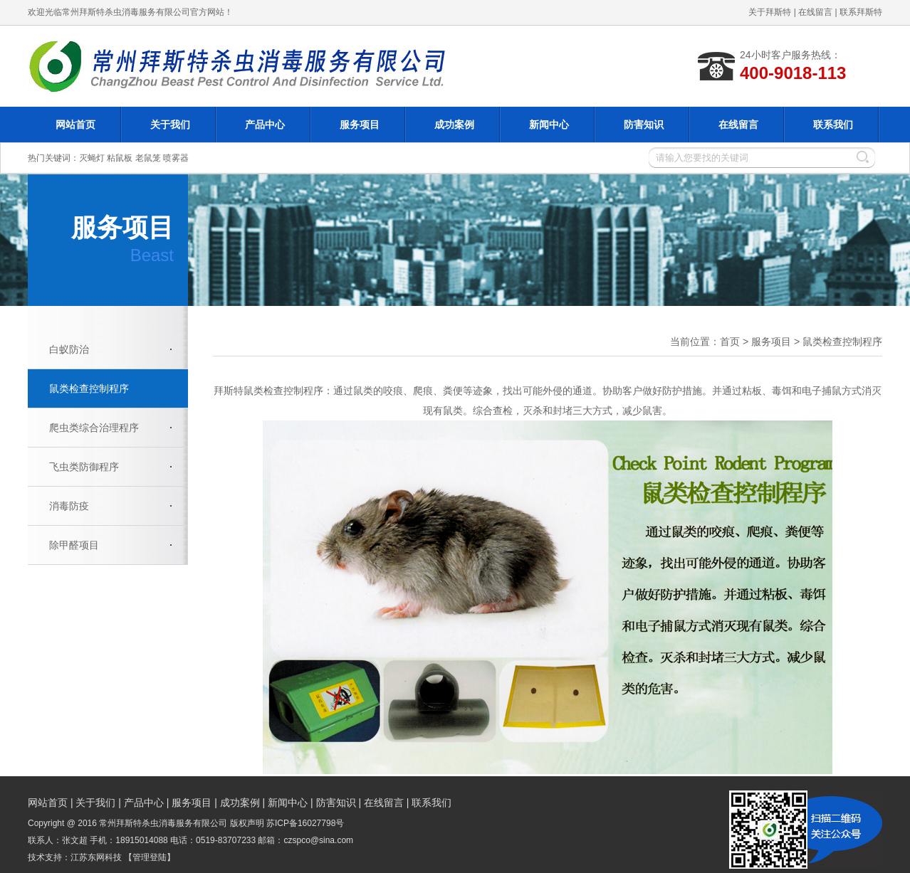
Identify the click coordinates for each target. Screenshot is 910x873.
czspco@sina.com (319, 840)
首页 (730, 341)
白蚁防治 (69, 349)
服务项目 (360, 124)
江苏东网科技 (96, 857)
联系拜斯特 (861, 12)
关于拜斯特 (769, 12)
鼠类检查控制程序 (89, 388)
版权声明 (247, 823)
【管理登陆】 (149, 857)
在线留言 (815, 12)
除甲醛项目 (74, 545)
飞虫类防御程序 (84, 466)
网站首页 (75, 124)
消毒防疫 (69, 506)
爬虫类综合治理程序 (94, 427)
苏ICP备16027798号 (305, 823)
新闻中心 (549, 124)
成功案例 (454, 124)
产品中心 (265, 124)
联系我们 (833, 124)
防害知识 (644, 124)
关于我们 (170, 124)
